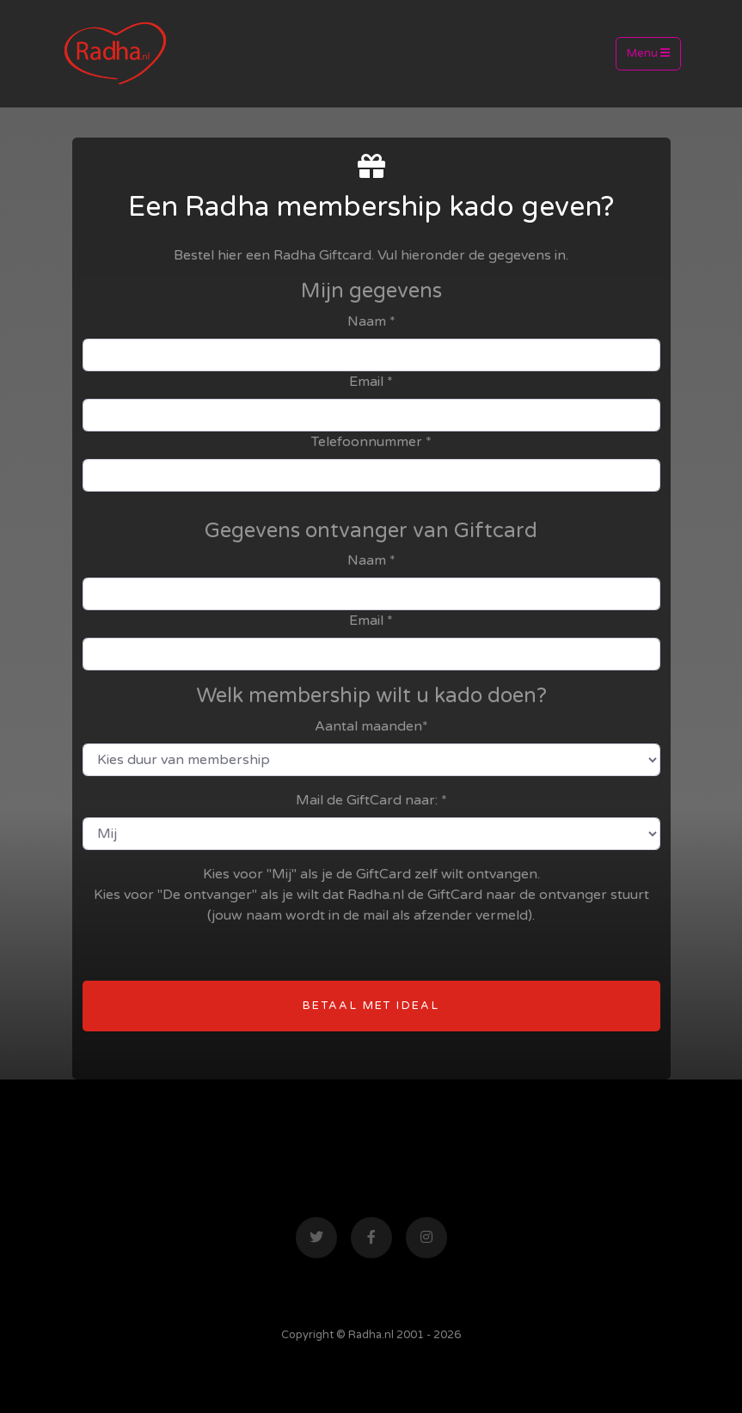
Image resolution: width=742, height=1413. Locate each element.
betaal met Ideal (371, 1005)
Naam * (371, 321)
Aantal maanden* (371, 726)
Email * (371, 381)
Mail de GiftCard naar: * (371, 800)
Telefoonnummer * (371, 441)
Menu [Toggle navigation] (648, 53)
